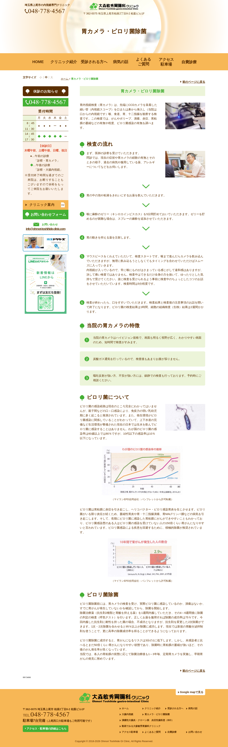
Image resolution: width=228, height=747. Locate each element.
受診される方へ (175, 708)
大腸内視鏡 (127, 714)
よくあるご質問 (153, 732)
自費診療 (172, 732)
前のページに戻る (193, 81)
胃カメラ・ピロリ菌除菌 (157, 714)
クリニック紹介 (153, 708)
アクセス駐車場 (130, 732)
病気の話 (192, 708)
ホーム (125, 708)
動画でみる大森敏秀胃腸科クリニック (141, 726)
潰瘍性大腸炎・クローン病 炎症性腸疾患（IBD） (148, 720)
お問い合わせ (195, 732)
